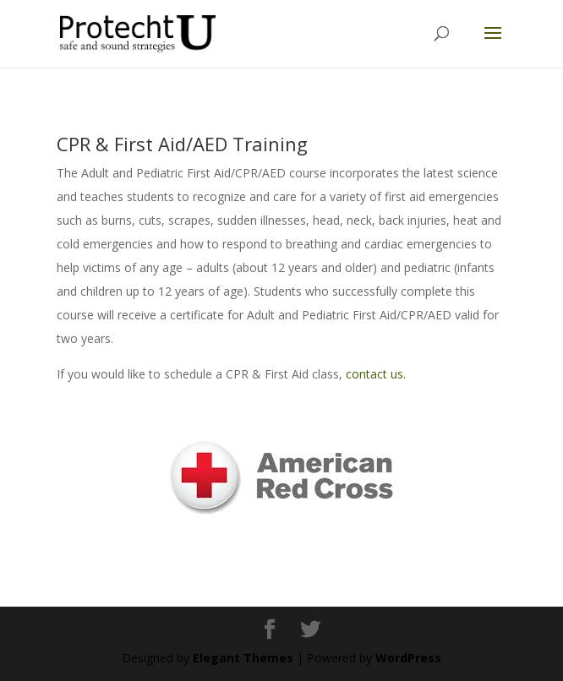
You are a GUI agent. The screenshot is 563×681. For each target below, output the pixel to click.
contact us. (376, 374)
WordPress (408, 658)
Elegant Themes (243, 658)
